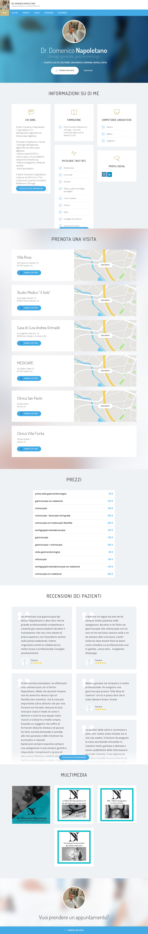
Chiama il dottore (29, 272)
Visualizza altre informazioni (31, 188)
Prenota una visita (74, 930)
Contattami (88, 70)
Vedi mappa (105, 265)
